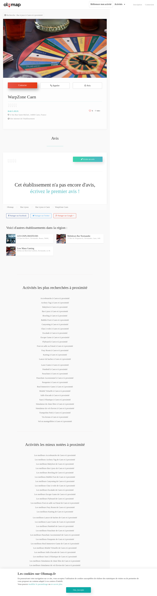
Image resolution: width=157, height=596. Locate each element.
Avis (87, 85)
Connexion (149, 4)
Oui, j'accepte (78, 590)
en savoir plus (56, 584)
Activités (118, 4)
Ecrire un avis (87, 159)
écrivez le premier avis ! (55, 191)
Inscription (137, 4)
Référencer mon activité (101, 4)
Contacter (22, 85)
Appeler (55, 85)
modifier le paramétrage (38, 584)
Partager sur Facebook (17, 216)
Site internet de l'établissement (21, 118)
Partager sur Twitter (41, 216)
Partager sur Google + (65, 216)
